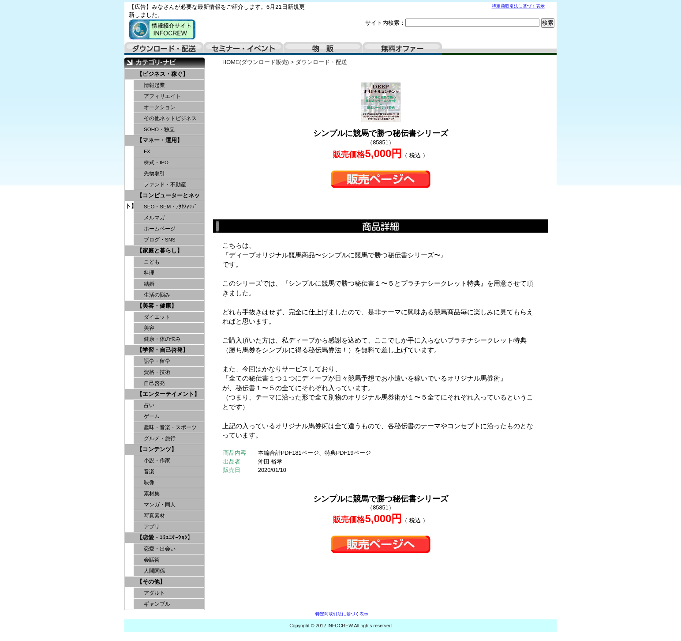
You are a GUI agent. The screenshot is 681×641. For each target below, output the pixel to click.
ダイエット (157, 317)
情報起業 (154, 85)
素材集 (152, 493)
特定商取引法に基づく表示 (518, 6)
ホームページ (160, 228)
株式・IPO (156, 162)
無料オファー (402, 48)
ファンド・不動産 (165, 184)
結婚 (149, 284)
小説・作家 (157, 460)
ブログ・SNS (160, 239)
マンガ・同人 (160, 504)
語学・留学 (157, 361)
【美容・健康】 (157, 305)
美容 (149, 328)
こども (152, 261)
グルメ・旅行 (160, 438)
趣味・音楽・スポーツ (170, 427)
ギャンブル (157, 604)
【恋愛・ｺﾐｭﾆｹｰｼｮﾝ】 (165, 537)
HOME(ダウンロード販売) (255, 62)
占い (149, 405)
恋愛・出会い (160, 548)
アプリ (152, 526)
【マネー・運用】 (160, 140)
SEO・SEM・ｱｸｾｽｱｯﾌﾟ (170, 206)
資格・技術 (157, 372)
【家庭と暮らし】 (160, 250)
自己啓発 (154, 383)
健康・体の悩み (162, 339)
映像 (149, 482)
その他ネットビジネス (170, 118)
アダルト (154, 593)
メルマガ (154, 217)
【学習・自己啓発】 (162, 350)
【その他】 (151, 581)
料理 (149, 272)
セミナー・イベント (243, 48)
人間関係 (154, 570)
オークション (160, 107)
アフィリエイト (162, 96)
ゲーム (152, 416)
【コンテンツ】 (157, 449)
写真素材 (154, 515)
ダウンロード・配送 (164, 48)
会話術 (152, 559)
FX (147, 151)
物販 (323, 48)
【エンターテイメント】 (168, 394)
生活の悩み (157, 295)
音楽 (149, 471)
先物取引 (154, 173)
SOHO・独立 (159, 129)
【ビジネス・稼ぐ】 (162, 74)
